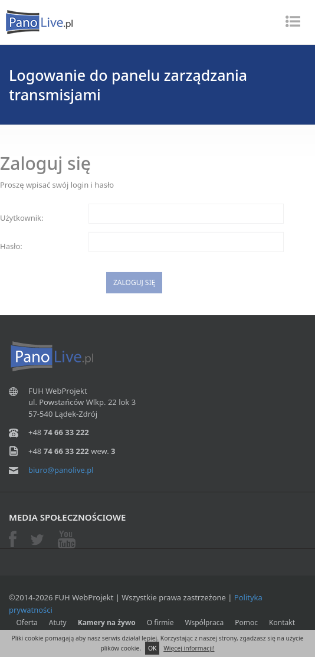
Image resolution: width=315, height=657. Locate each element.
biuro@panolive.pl (61, 470)
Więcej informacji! (188, 648)
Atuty (58, 622)
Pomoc (246, 622)
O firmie (160, 622)
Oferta (27, 622)
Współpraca (204, 622)
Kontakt (282, 622)
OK (152, 648)
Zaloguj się (134, 285)
